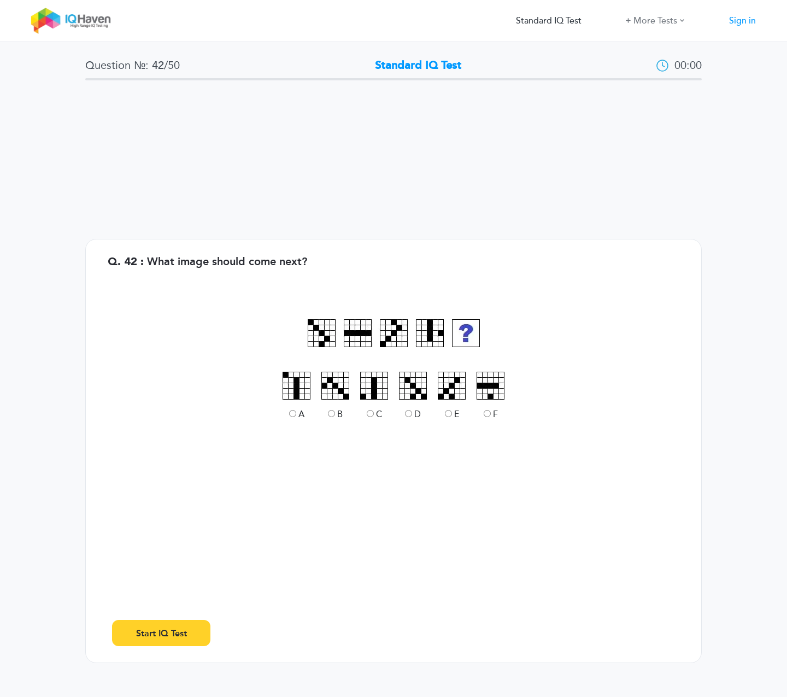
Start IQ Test (161, 633)
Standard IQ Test (549, 20)
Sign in (742, 20)
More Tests (655, 20)
